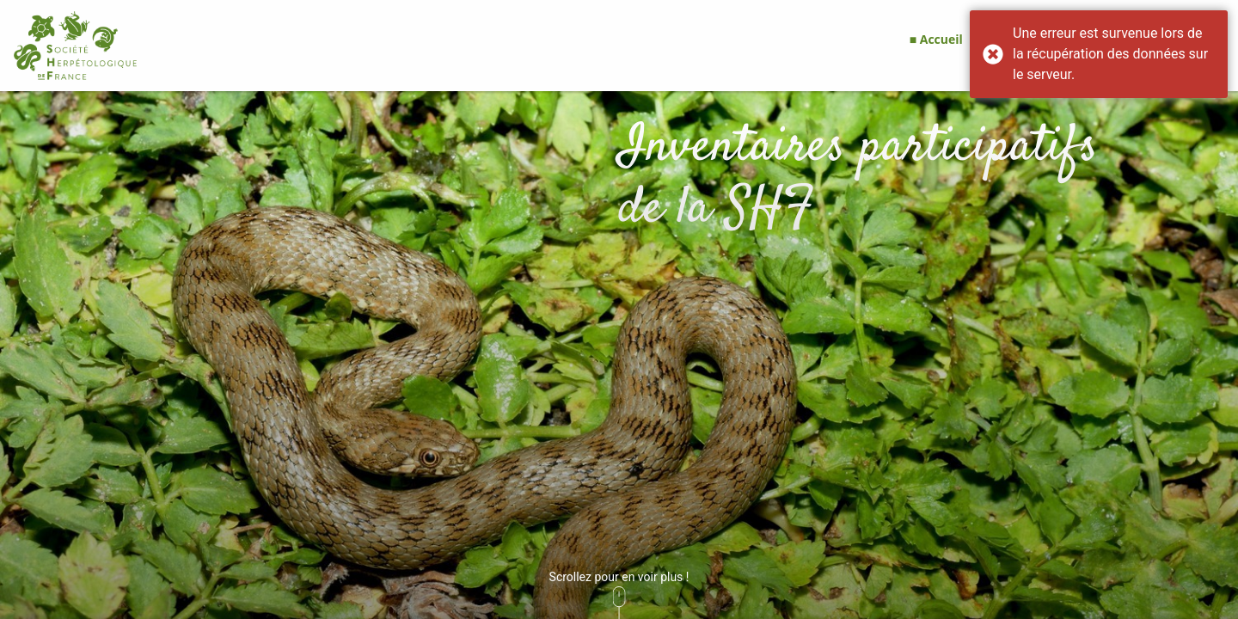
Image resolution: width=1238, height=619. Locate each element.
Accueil (941, 39)
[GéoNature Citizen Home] (75, 45)
